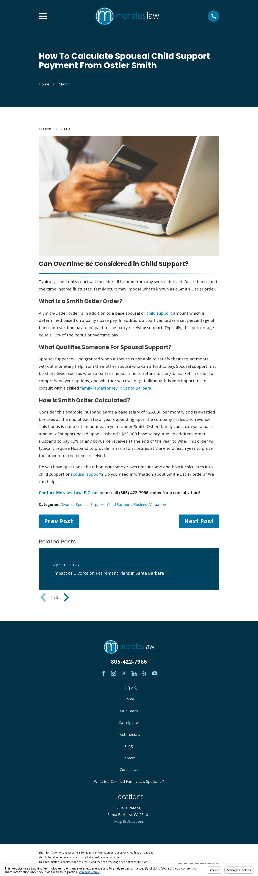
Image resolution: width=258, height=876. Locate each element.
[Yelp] (144, 673)
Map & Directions (129, 821)
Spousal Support (90, 504)
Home (129, 698)
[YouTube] (154, 673)
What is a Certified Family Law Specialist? (129, 781)
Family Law (129, 722)
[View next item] (66, 597)
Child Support (119, 504)
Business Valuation (149, 504)
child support (159, 313)
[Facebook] (103, 673)
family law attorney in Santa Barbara (115, 388)
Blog (129, 745)
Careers (128, 757)
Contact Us (129, 769)
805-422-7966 (129, 661)
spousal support (86, 474)
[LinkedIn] (134, 673)
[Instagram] (113, 673)
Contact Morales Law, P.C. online (72, 492)
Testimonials (129, 734)
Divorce (67, 504)
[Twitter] (124, 673)
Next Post (199, 521)
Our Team (129, 710)
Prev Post (58, 521)
